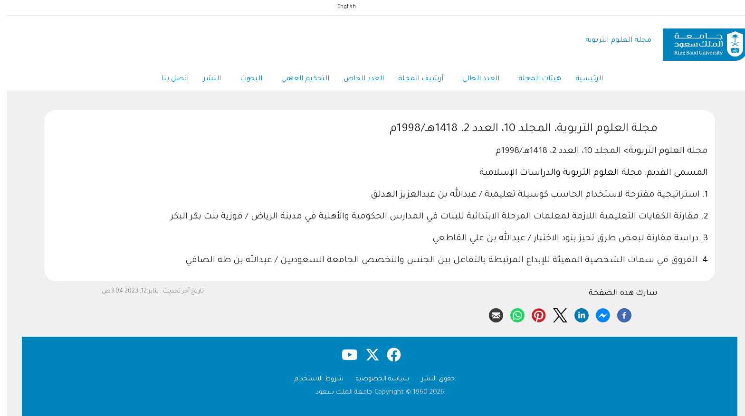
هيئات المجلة (532, 80)
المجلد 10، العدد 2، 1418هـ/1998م (551, 151)
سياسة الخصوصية (375, 379)
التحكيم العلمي (298, 80)
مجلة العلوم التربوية (611, 41)
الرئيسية (582, 79)
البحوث (244, 80)
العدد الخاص (356, 79)
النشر (205, 79)
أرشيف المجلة (413, 79)
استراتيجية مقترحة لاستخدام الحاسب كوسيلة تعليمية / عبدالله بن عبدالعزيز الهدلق (528, 195)
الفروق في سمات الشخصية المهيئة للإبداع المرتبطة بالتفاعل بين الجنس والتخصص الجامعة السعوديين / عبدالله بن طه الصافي (434, 260)
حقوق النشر (431, 379)
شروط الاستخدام (311, 379)
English (339, 7)
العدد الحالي (473, 80)
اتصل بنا (167, 79)
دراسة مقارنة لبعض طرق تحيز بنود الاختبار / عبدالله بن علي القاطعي (559, 239)
